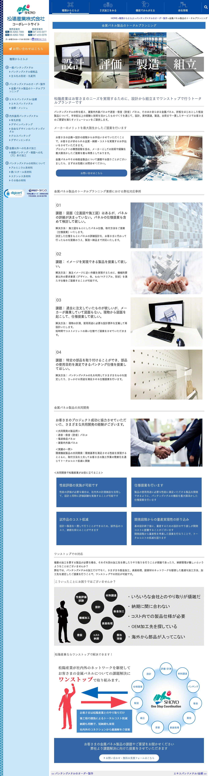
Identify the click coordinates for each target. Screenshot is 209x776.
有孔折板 (15, 120)
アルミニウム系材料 (21, 167)
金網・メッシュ (18, 107)
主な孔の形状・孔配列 (22, 75)
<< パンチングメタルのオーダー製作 (72, 773)
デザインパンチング (21, 124)
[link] (14, 194)
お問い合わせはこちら (26, 48)
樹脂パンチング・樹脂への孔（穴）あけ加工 (26, 152)
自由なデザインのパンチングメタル (27, 128)
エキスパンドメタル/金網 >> (190, 773)
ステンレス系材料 (20, 176)
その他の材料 (17, 180)
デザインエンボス (19, 139)
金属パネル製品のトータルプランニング (27, 88)
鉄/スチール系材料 (20, 171)
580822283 (44, 194)
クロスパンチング (20, 135)
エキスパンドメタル (21, 103)
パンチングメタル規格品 (23, 71)
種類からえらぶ (19, 59)
